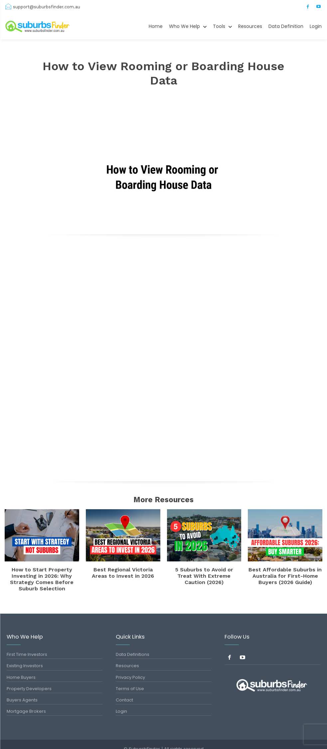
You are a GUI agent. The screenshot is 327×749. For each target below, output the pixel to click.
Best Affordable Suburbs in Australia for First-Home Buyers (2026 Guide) (285, 573)
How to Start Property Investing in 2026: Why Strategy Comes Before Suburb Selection (42, 573)
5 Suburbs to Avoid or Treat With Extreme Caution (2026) (204, 571)
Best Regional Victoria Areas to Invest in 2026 (123, 571)
